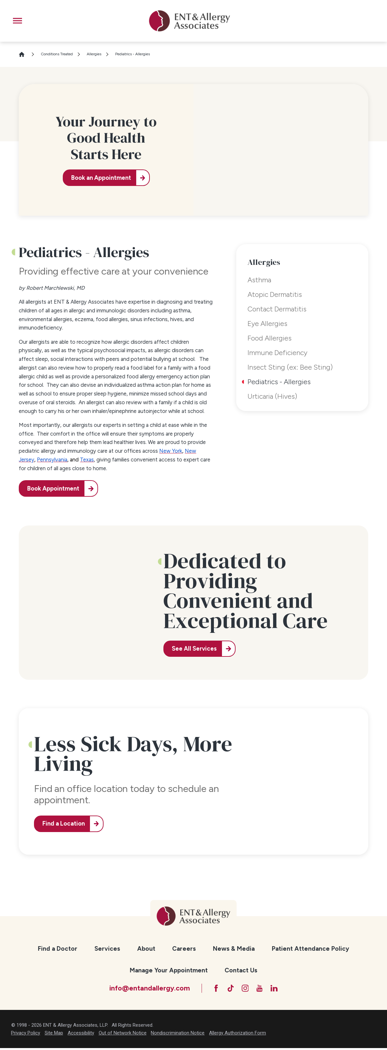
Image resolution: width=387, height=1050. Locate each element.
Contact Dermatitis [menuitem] (277, 309)
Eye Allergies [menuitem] (267, 323)
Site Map (54, 1035)
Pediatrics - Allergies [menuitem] (279, 381)
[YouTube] (261, 989)
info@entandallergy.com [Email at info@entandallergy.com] (144, 989)
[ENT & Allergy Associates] (189, 21)
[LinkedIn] (278, 989)
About (146, 948)
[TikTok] (228, 989)
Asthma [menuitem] (259, 280)
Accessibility (81, 1035)
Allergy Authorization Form (237, 1035)
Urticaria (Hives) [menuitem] (272, 396)
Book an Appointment (100, 177)
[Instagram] (245, 989)
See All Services (195, 648)
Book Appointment (55, 488)
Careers (184, 948)
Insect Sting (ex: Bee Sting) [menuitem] (290, 367)
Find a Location (65, 823)
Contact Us (241, 970)
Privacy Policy (25, 1035)
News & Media (234, 948)
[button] (17, 20)
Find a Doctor (57, 948)
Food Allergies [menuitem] (270, 338)
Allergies (94, 54)
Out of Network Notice (123, 1035)
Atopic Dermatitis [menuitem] (275, 294)
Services (107, 948)
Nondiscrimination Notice (178, 1035)
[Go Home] (24, 54)
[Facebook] (211, 989)
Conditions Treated (57, 54)
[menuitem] (57, 949)
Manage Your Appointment (169, 970)
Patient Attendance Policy (310, 948)
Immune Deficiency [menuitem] (277, 352)
